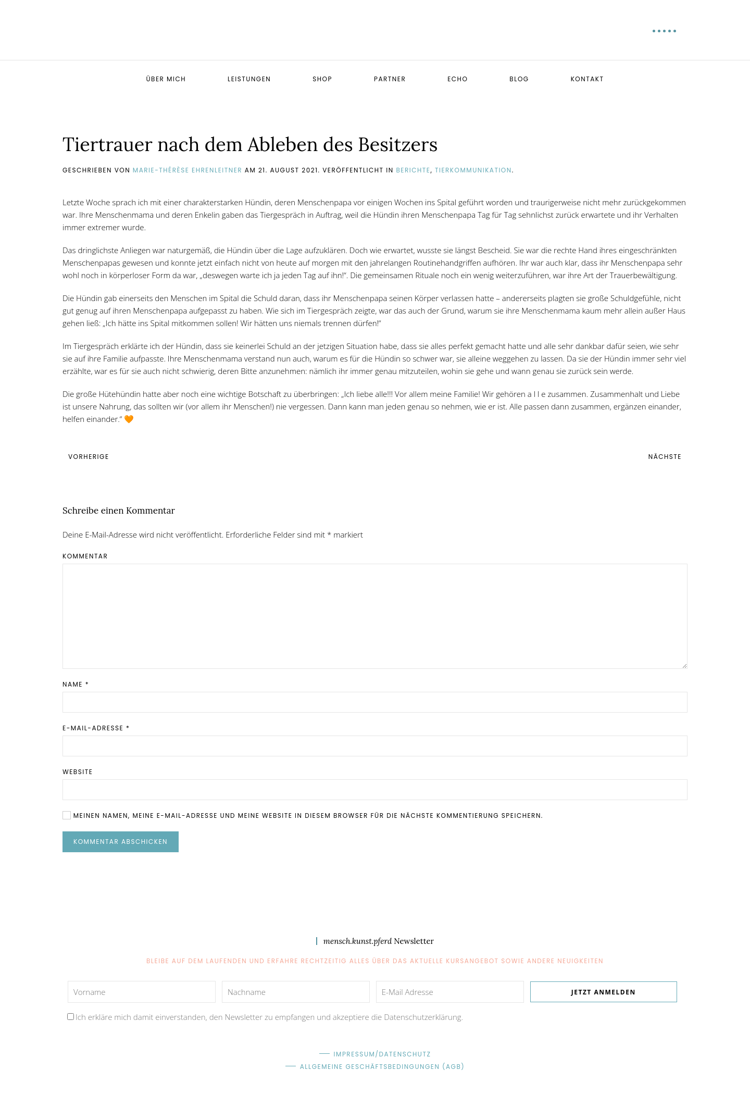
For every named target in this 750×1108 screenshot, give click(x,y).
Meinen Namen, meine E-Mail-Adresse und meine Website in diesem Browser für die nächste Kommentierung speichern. (303, 815)
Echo (457, 78)
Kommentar (85, 556)
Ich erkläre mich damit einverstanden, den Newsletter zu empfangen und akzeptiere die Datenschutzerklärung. (269, 1017)
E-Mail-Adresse (96, 728)
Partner (390, 78)
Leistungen (249, 78)
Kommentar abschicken (120, 841)
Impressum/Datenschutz (382, 1054)
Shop (322, 78)
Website (78, 771)
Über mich (165, 78)
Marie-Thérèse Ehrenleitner (187, 170)
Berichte (413, 170)
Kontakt (587, 78)
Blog (519, 78)
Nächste (665, 456)
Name (76, 684)
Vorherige (88, 456)
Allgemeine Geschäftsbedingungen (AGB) (382, 1066)
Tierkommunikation (473, 170)
